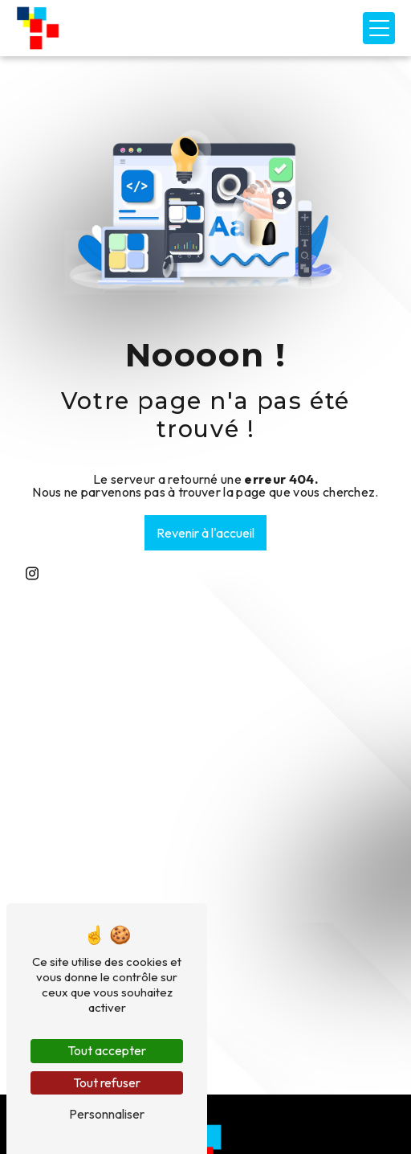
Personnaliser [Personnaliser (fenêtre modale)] (106, 1114)
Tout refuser (106, 1082)
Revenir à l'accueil (205, 533)
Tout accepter (106, 1050)
